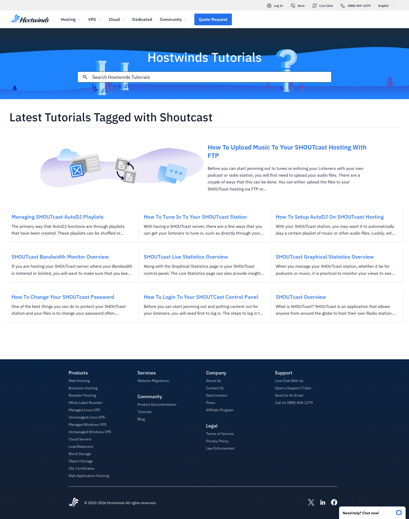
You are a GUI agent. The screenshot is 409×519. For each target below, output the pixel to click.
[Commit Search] (85, 77)
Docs (298, 6)
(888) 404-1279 (355, 6)
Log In (275, 6)
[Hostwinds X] (308, 502)
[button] (372, 511)
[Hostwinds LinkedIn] (320, 502)
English (387, 5)
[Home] (30, 19)
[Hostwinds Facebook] (331, 502)
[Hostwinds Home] (74, 503)
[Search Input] (211, 77)
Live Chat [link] (322, 6)
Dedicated (142, 19)
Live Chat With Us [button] (289, 380)
